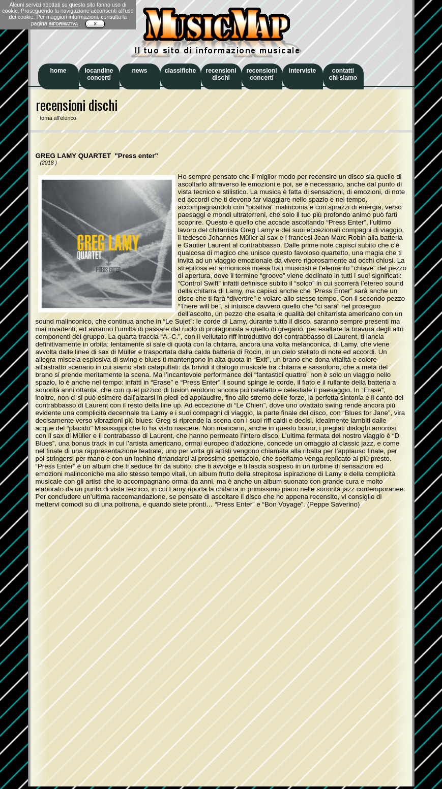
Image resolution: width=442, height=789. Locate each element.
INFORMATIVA (63, 23)
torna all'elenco (56, 118)
